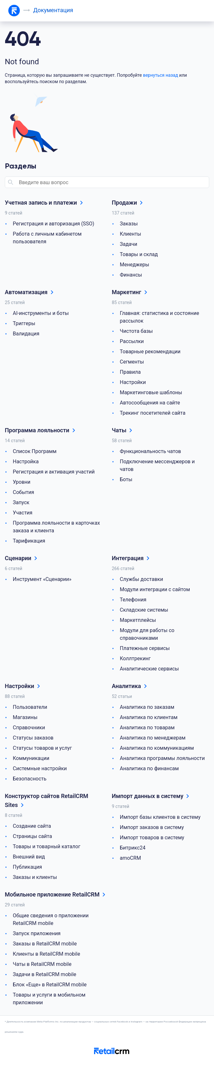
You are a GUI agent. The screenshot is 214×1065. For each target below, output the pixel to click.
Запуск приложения (36, 933)
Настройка (26, 461)
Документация (53, 10)
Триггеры (24, 323)
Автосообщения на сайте (150, 403)
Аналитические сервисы (149, 669)
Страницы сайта (32, 836)
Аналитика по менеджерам (153, 738)
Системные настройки (40, 768)
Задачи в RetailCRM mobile (44, 974)
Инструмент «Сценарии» (42, 579)
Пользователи (30, 707)
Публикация (27, 867)
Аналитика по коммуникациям (157, 748)
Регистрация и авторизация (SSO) (53, 224)
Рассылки (132, 341)
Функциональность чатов (150, 451)
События (23, 492)
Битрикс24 (133, 848)
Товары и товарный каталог (46, 846)
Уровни (21, 482)
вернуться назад (160, 75)
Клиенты (130, 234)
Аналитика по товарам (147, 727)
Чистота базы (136, 331)
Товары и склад (139, 254)
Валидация (26, 334)
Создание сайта (32, 826)
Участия (22, 513)
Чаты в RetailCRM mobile (42, 964)
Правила (130, 372)
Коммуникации (31, 758)
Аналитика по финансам (149, 768)
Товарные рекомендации (150, 351)
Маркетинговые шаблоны (151, 392)
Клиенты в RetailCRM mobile (46, 954)
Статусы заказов (33, 738)
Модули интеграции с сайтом (155, 589)
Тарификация (29, 541)
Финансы (131, 275)
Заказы (129, 224)
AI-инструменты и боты (41, 313)
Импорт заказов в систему (152, 827)
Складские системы (144, 610)
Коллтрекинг (135, 658)
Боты (126, 479)
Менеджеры (134, 265)
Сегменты (132, 362)
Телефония (133, 600)
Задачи (129, 244)
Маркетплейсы (138, 620)
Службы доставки (141, 579)
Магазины (25, 717)
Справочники (29, 727)
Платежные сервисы (145, 648)
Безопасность (29, 779)
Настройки (133, 382)
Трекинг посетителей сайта (153, 413)
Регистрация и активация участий (54, 472)
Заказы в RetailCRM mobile (45, 944)
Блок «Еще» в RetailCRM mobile (50, 985)
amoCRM (130, 858)
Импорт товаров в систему (152, 837)
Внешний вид (29, 857)
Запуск (21, 502)
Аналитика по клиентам (149, 717)
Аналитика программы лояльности (162, 758)
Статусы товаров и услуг (42, 748)
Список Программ (35, 451)
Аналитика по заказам (147, 707)
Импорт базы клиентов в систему (160, 817)
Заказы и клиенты (35, 877)
